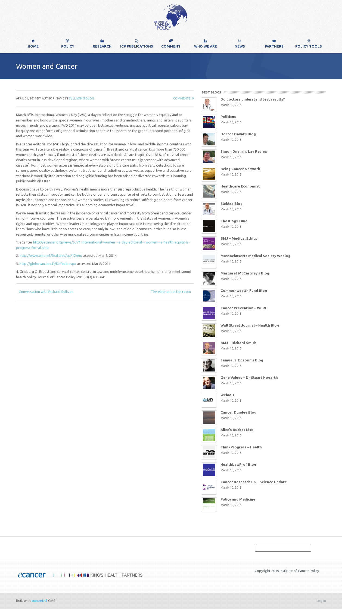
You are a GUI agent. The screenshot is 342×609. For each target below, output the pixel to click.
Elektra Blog (231, 203)
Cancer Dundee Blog (238, 412)
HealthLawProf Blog (238, 464)
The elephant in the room (171, 291)
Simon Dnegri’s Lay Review (244, 151)
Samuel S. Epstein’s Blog (241, 360)
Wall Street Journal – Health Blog (249, 325)
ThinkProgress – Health (241, 447)
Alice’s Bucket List (236, 430)
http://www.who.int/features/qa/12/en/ (50, 255)
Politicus (228, 116)
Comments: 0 (183, 98)
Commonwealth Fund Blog (243, 290)
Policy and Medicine (237, 499)
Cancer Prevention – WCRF (243, 308)
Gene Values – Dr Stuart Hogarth (249, 377)
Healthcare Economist (240, 186)
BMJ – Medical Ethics (238, 238)
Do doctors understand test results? (252, 99)
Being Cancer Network (240, 169)
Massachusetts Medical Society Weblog (255, 256)
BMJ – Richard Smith (238, 343)
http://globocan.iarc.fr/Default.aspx (47, 264)
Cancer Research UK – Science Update (253, 482)
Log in (321, 600)
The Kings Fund (233, 221)
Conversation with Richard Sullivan (46, 291)
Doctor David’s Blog (238, 134)
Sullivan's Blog (81, 98)
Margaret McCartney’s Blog (244, 273)
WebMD (227, 395)
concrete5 (39, 600)
